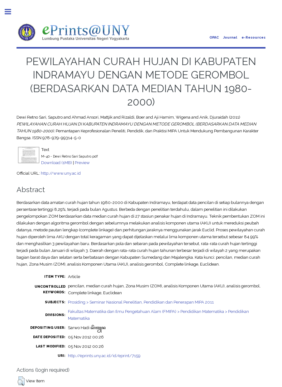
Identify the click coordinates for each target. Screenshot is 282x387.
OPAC (214, 37)
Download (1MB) (56, 162)
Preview (82, 162)
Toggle (11, 11)
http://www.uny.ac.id (61, 173)
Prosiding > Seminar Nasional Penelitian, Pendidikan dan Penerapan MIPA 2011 (141, 302)
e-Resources (253, 37)
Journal (230, 37)
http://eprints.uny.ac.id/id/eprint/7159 (104, 355)
